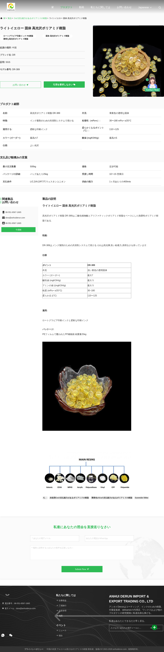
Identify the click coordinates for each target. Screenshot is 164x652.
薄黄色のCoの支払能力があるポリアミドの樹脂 (111, 498)
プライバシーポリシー (33, 649)
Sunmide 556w (141, 498)
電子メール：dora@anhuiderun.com (19, 608)
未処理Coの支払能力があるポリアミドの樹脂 (69, 498)
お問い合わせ (124, 7)
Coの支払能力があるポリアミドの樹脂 (30, 18)
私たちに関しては (100, 7)
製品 (9, 18)
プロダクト (66, 7)
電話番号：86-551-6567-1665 (16, 603)
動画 (81, 7)
